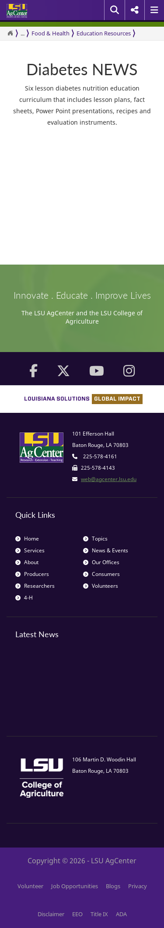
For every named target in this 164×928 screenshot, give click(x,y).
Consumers (101, 574)
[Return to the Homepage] (10, 33)
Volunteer (30, 886)
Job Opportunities (74, 886)
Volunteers (100, 586)
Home (27, 538)
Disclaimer (51, 914)
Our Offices (101, 562)
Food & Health (50, 33)
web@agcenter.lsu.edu (108, 479)
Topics (95, 538)
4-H (24, 597)
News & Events (105, 550)
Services (30, 550)
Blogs (113, 886)
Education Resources (104, 33)
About (26, 562)
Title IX (99, 914)
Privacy (137, 886)
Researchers (35, 586)
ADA (121, 914)
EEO (77, 914)
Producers (32, 574)
